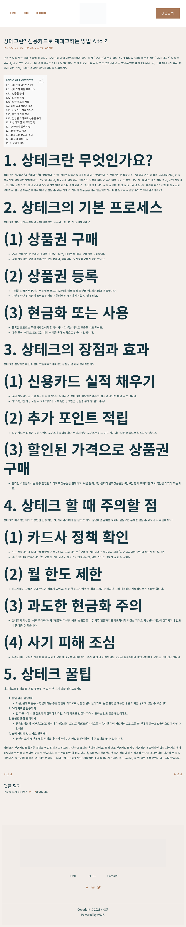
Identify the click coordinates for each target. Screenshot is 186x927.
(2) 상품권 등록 (16, 97)
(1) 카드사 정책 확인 (20, 126)
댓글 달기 (9, 48)
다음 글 (180, 774)
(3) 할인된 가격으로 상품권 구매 (24, 118)
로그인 (32, 792)
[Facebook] (87, 887)
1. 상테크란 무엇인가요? (20, 85)
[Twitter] (99, 887)
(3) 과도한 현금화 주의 (21, 135)
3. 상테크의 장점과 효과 (20, 106)
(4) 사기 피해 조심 (19, 139)
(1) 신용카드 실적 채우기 (21, 110)
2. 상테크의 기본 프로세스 (21, 89)
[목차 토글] (39, 80)
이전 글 (6, 774)
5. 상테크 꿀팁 (17, 143)
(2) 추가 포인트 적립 (18, 114)
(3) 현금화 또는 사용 (18, 101)
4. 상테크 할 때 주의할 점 (23, 122)
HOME (72, 875)
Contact (113, 875)
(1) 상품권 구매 (16, 93)
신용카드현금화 (26, 48)
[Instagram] (93, 887)
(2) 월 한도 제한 (18, 130)
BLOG (92, 875)
